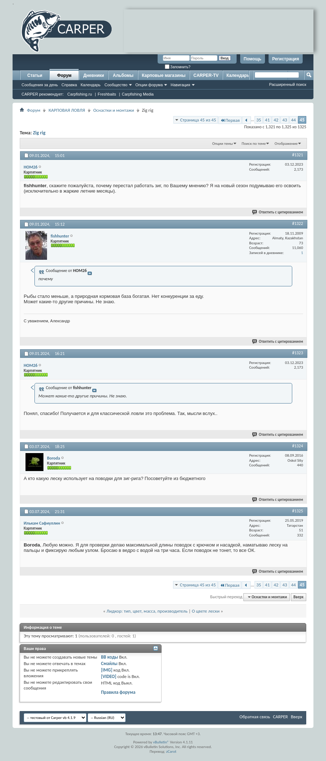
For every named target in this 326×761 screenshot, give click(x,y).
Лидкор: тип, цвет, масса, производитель (147, 611)
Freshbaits (107, 94)
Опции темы (222, 143)
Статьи (34, 75)
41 (267, 120)
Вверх (298, 597)
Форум (64, 75)
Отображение (286, 143)
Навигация (180, 85)
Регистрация (285, 58)
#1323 (297, 352)
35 (258, 120)
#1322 (297, 223)
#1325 (297, 510)
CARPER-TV (206, 75)
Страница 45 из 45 (198, 120)
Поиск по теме (254, 143)
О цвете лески (205, 611)
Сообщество (115, 85)
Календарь (90, 85)
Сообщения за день (40, 85)
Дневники (93, 75)
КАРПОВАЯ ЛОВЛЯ (66, 110)
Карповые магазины (164, 75)
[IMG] (106, 670)
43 (284, 120)
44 (293, 120)
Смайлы (109, 663)
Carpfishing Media (138, 94)
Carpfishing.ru (79, 94)
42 (276, 120)
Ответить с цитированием (278, 212)
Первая (230, 120)
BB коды (109, 657)
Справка (69, 85)
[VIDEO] (108, 676)
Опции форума (149, 85)
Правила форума (118, 692)
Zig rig (39, 133)
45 (302, 120)
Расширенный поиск (287, 84)
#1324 (297, 445)
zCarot (171, 751)
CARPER (280, 716)
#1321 (297, 154)
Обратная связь (254, 716)
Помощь (252, 58)
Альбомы (123, 75)
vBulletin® (161, 742)
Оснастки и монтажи (113, 110)
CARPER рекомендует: (43, 94)
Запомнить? (178, 67)
